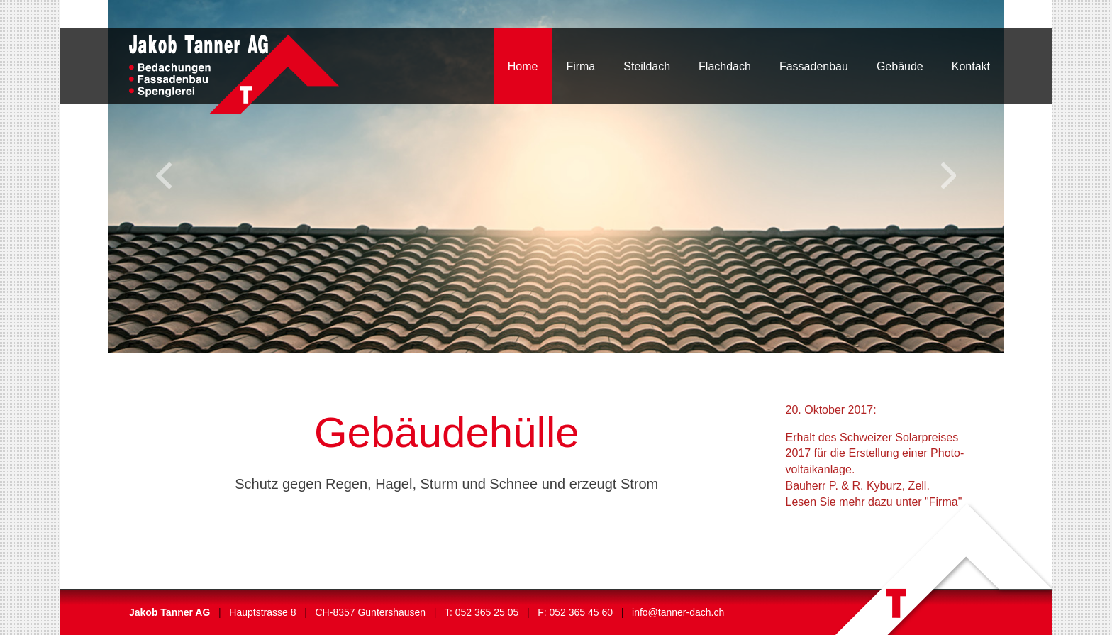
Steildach (646, 66)
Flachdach (725, 66)
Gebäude (900, 66)
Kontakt (971, 66)
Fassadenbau (813, 66)
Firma (580, 66)
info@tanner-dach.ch (678, 612)
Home (523, 66)
